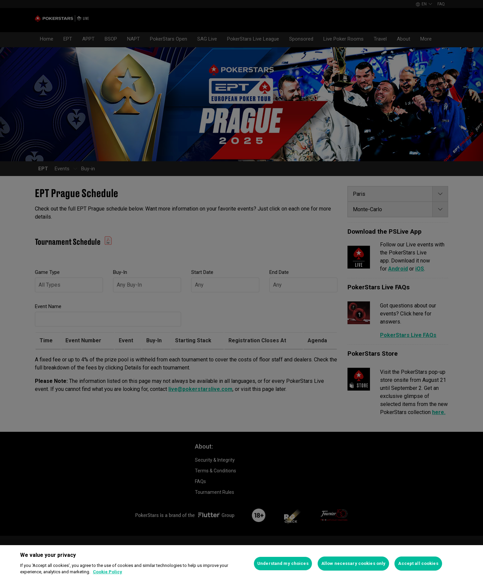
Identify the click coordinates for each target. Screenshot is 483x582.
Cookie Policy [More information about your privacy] (107, 571)
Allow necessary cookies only (353, 563)
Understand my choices (283, 563)
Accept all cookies (418, 563)
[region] (241, 563)
